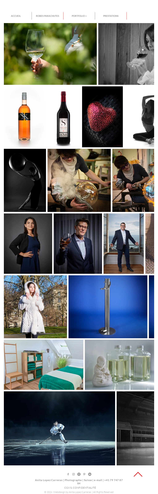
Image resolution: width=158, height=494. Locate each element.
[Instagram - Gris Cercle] (79, 474)
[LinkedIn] (89, 474)
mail (100, 480)
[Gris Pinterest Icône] (84, 474)
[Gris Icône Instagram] (73, 474)
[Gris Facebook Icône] (68, 474)
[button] (79, 16)
